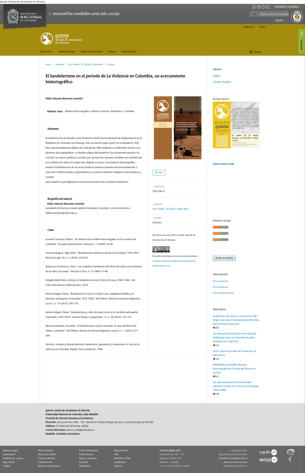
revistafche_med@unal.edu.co (232, 458)
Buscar (257, 52)
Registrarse (249, 27)
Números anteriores (91, 51)
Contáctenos (120, 462)
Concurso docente (46, 458)
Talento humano (45, 450)
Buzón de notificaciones (49, 466)
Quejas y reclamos (88, 458)
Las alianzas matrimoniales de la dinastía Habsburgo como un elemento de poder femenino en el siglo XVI (234, 337)
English (217, 76)
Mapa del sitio (121, 450)
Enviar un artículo (224, 258)
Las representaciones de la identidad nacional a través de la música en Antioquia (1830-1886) (236, 386)
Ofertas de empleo (47, 454)
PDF (160, 172)
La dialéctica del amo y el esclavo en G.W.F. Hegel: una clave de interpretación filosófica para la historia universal (236, 320)
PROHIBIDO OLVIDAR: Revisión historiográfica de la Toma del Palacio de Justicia (234, 368)
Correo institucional (88, 450)
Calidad (6, 466)
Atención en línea (122, 458)
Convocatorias (129, 51)
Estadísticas (84, 466)
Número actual (67, 51)
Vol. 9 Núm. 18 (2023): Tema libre (85, 64)
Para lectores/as (220, 281)
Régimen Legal (10, 450)
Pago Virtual (9, 462)
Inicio (48, 64)
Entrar (262, 27)
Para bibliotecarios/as (223, 293)
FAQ (116, 454)
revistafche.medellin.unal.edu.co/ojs (86, 13)
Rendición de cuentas (13, 458)
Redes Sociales (86, 454)
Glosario (118, 466)
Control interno (45, 462)
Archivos (59, 64)
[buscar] (275, 14)
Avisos (111, 51)
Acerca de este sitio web (235, 462)
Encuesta (83, 462)
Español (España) (222, 82)
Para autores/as (220, 287)
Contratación (9, 454)
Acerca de (45, 51)
